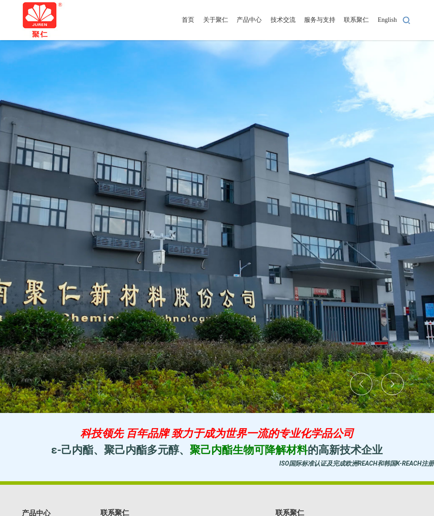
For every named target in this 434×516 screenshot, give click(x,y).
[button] (361, 384)
